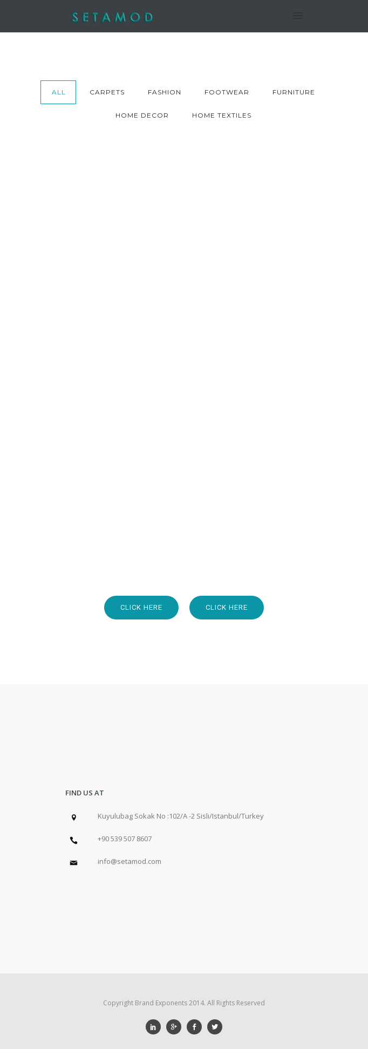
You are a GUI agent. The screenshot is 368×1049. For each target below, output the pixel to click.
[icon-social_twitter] (214, 1026)
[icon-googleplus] (176, 1026)
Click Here (141, 607)
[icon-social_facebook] (197, 1026)
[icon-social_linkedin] (156, 1026)
